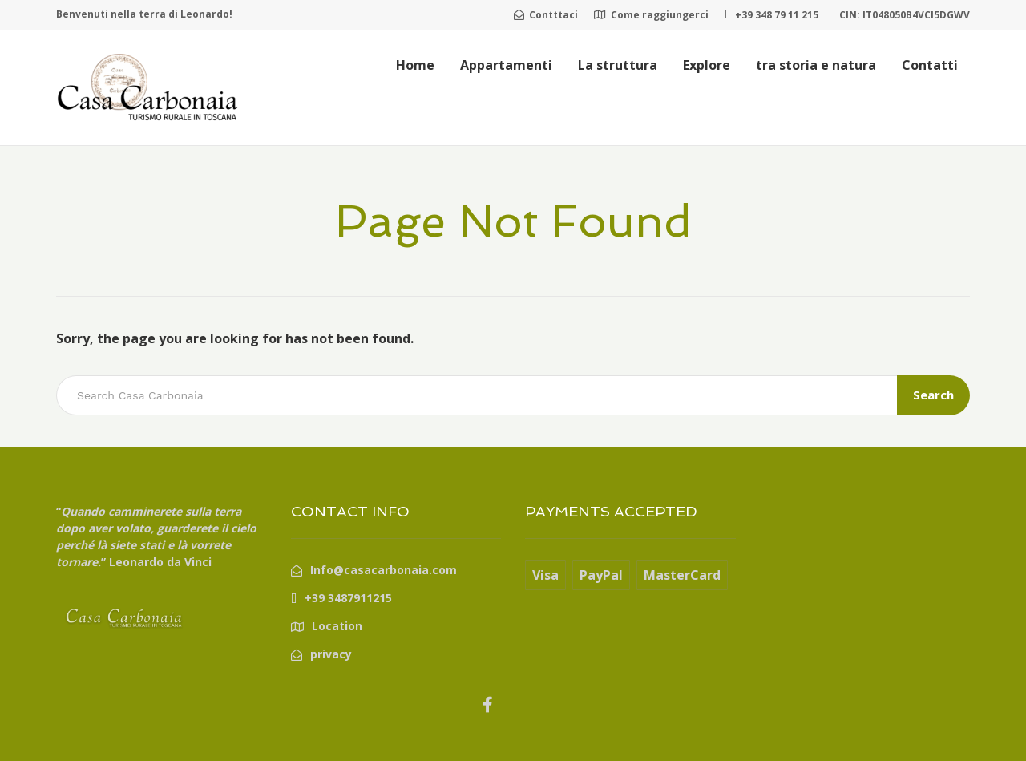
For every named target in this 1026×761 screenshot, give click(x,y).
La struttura (617, 65)
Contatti (930, 65)
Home (415, 65)
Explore (706, 65)
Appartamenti (506, 65)
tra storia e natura (816, 65)
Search (933, 395)
